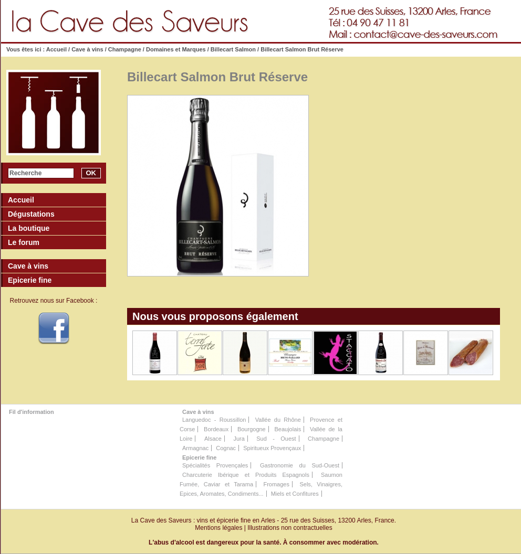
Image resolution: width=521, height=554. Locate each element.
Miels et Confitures (295, 494)
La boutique (28, 228)
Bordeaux (216, 429)
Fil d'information (31, 412)
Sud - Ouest (276, 438)
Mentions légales (218, 527)
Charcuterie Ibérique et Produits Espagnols (245, 475)
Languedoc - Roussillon (214, 420)
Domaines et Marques (176, 49)
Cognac (226, 448)
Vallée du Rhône (278, 420)
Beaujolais (287, 429)
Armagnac (195, 448)
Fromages (276, 484)
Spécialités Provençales (215, 465)
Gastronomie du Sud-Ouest (299, 465)
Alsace (213, 438)
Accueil (56, 49)
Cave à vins (87, 49)
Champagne (124, 49)
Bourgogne (251, 429)
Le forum (23, 242)
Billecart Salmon (233, 49)
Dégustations (31, 214)
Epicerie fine (199, 457)
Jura (238, 438)
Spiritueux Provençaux (272, 448)
